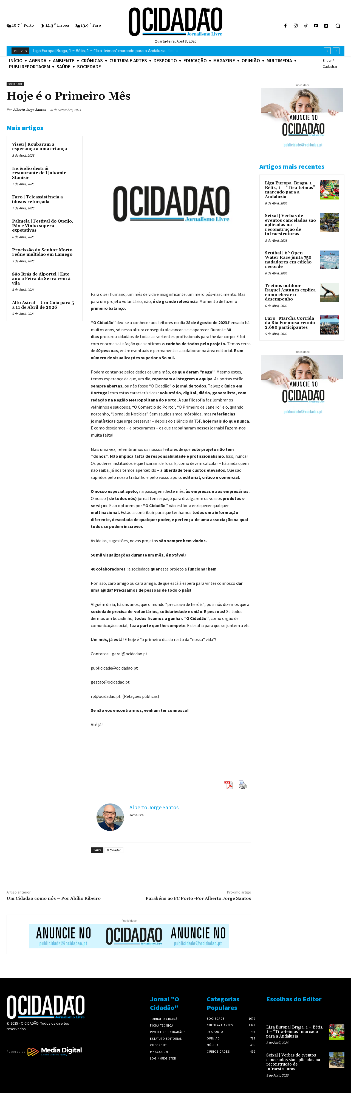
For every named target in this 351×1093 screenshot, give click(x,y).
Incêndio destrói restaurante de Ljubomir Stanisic (39, 173)
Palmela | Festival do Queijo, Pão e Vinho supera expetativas (42, 226)
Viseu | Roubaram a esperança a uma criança (39, 147)
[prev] (327, 50)
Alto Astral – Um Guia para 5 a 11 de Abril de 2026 (43, 305)
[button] (337, 25)
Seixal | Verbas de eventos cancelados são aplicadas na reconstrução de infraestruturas (290, 225)
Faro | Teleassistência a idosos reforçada (37, 199)
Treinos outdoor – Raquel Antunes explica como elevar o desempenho (290, 292)
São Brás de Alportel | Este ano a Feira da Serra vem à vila (41, 279)
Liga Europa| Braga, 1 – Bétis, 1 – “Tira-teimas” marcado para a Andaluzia (290, 190)
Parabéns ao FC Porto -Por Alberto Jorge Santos (198, 898)
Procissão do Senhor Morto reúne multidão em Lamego (42, 252)
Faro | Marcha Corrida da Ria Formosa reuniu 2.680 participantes (290, 323)
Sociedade (15, 84)
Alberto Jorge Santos (29, 109)
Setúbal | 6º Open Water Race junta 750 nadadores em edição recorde (288, 260)
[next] (336, 50)
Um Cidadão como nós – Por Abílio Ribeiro (54, 898)
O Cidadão (114, 850)
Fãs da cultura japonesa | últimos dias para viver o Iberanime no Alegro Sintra (103, 50)
